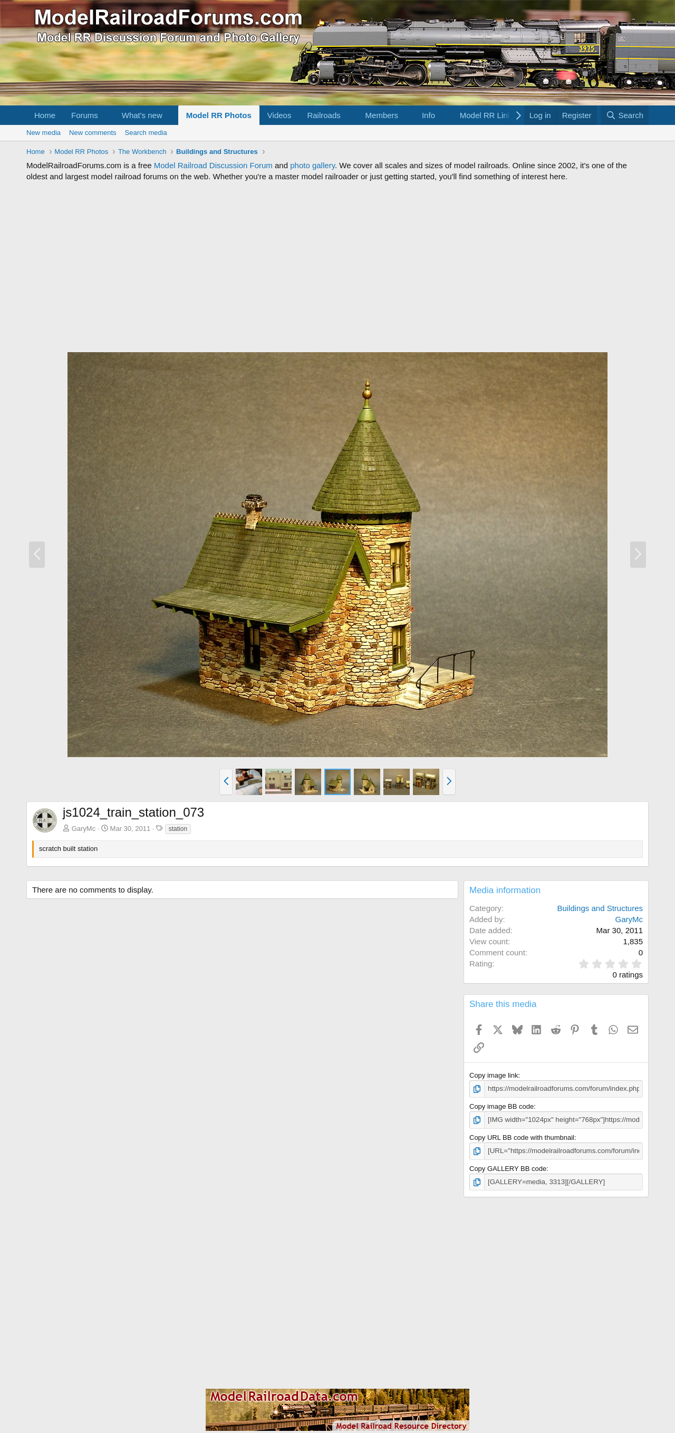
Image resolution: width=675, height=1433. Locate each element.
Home (44, 115)
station (178, 828)
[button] (106, 115)
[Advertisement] (337, 267)
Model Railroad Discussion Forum (213, 165)
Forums (84, 115)
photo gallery (312, 165)
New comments (93, 133)
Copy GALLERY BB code (507, 1167)
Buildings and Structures (600, 908)
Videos (279, 115)
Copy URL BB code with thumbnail (521, 1137)
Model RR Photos (219, 115)
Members (382, 115)
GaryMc (84, 828)
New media (43, 133)
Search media (146, 133)
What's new (142, 115)
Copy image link (493, 1075)
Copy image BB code (501, 1106)
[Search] (625, 115)
